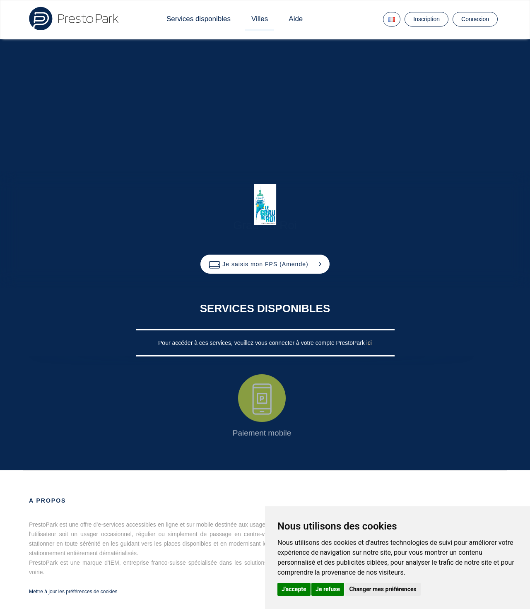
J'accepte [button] (294, 589)
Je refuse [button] (328, 589)
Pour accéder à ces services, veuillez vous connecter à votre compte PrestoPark (262, 342)
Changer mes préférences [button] (383, 589)
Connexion (475, 19)
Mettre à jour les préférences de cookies (73, 592)
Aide (296, 19)
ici (369, 342)
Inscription (426, 19)
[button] (265, 264)
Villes (259, 19)
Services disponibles (198, 19)
